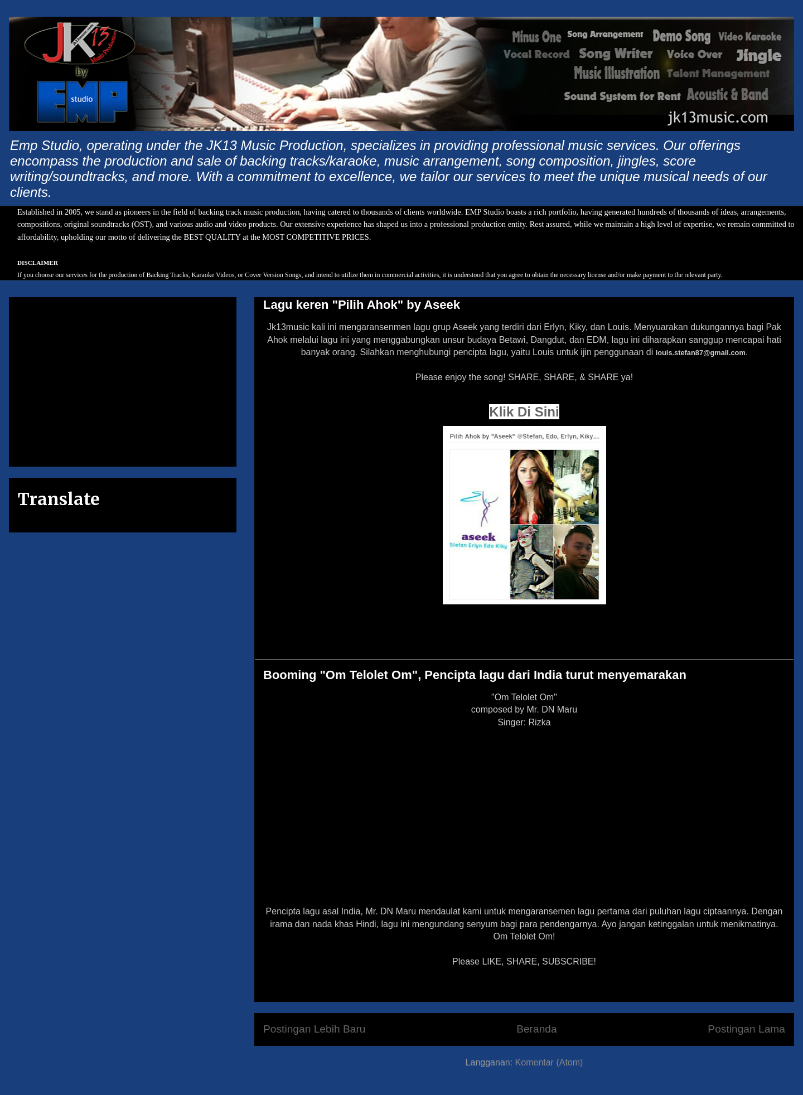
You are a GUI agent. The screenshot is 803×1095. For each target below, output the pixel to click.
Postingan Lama (746, 1029)
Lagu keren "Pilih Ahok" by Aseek (361, 305)
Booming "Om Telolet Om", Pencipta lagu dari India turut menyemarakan (474, 675)
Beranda (536, 1029)
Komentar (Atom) (549, 1062)
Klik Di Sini (524, 411)
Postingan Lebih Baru (314, 1029)
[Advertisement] (123, 380)
